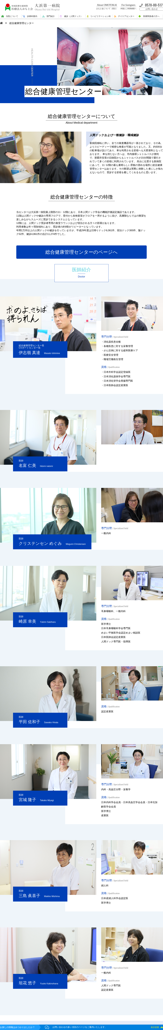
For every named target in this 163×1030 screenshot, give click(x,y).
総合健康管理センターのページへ (81, 252)
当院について (12, 16)
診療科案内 (32, 16)
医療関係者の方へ (151, 16)
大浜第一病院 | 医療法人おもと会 (33, 7)
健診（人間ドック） (73, 16)
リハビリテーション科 (100, 16)
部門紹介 (51, 16)
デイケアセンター (126, 16)
